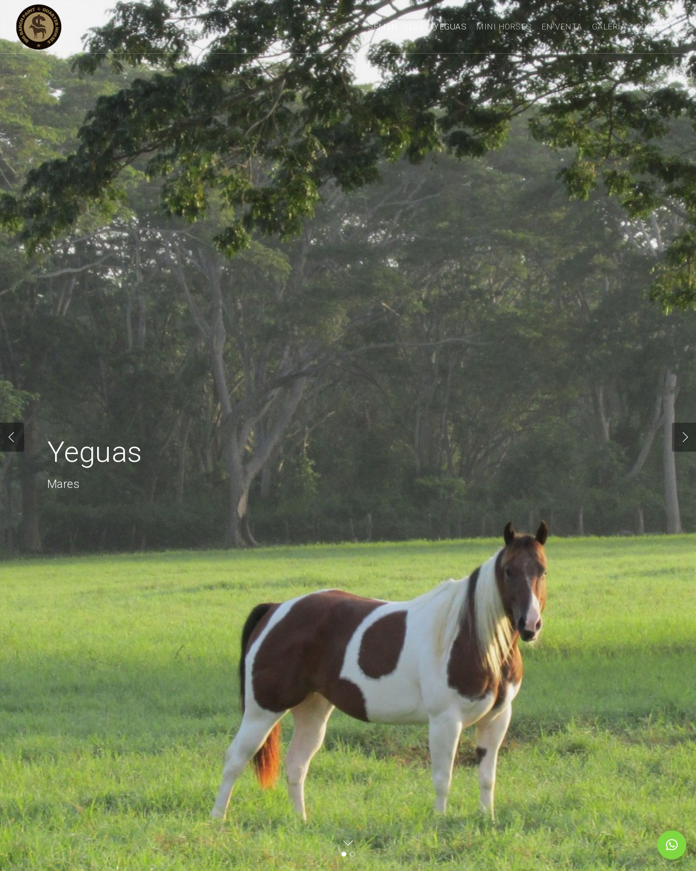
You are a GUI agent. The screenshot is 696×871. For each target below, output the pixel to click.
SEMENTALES (396, 26)
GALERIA (609, 26)
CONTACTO (658, 26)
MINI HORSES (504, 26)
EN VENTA (561, 26)
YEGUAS (450, 26)
